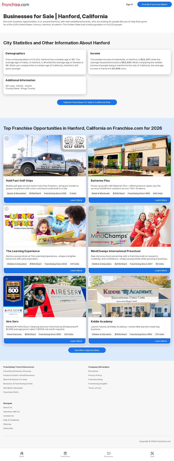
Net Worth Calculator (13, 388)
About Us (7, 407)
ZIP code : (11, 86)
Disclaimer (93, 371)
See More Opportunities (87, 350)
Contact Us (8, 416)
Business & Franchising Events (18, 383)
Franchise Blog (95, 379)
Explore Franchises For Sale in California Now (87, 102)
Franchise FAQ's (11, 392)
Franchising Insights (97, 383)
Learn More (76, 200)
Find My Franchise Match (154, 4)
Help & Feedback (11, 420)
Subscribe (8, 428)
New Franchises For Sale (15, 379)
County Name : (13, 88)
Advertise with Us (11, 411)
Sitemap (7, 424)
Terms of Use (94, 388)
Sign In (129, 4)
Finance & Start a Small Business (19, 375)
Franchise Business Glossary (17, 371)
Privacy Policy (95, 375)
